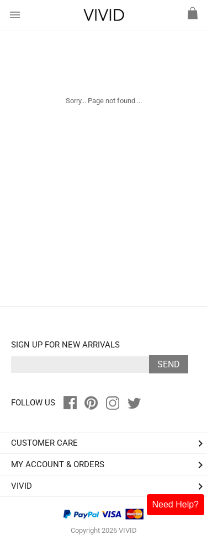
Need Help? (175, 504)
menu (15, 15)
